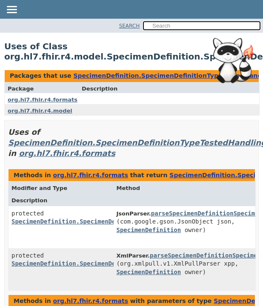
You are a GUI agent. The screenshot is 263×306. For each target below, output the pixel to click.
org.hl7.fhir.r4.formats (42, 99)
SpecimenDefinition (149, 230)
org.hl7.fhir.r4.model (40, 111)
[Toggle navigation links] (11, 10)
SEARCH (129, 26)
